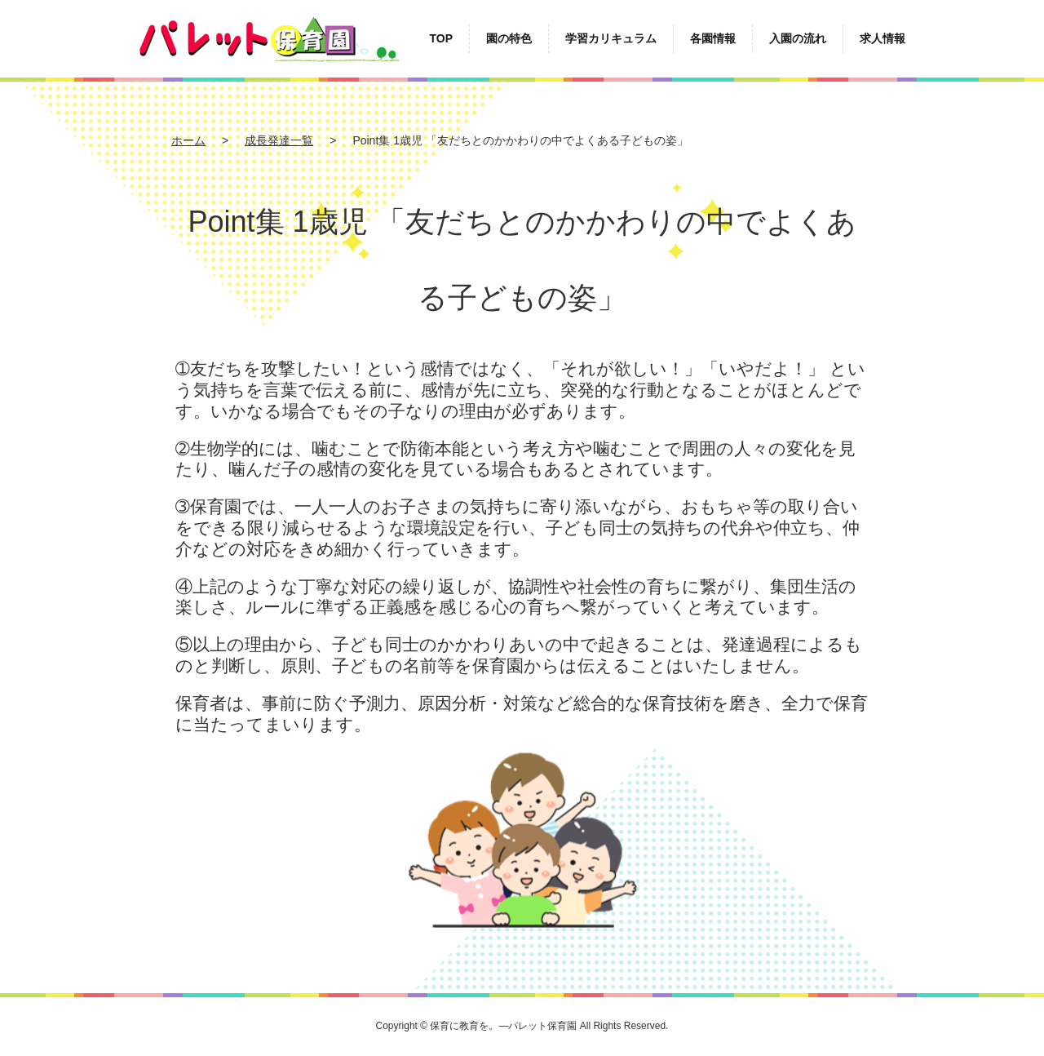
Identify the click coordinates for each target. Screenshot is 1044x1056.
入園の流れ (797, 38)
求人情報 (882, 38)
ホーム (188, 140)
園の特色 (509, 38)
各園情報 (713, 38)
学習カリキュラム (611, 38)
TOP (441, 38)
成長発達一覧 (279, 140)
